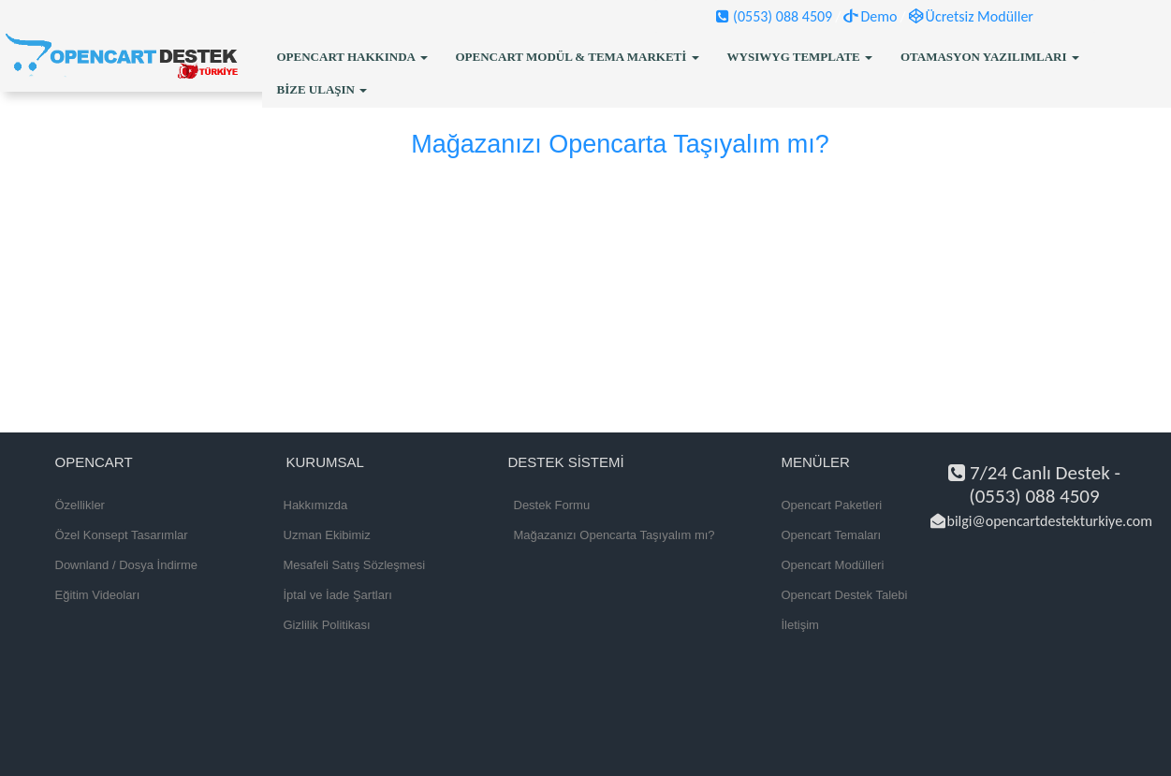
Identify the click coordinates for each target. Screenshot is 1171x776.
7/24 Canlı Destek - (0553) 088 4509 (1034, 484)
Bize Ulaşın (322, 89)
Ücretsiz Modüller (971, 16)
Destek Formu (552, 505)
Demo (870, 16)
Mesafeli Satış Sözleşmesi (355, 565)
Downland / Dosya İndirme (126, 565)
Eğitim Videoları (97, 595)
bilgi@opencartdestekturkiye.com (1041, 521)
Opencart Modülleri (833, 565)
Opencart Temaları (832, 535)
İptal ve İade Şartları (338, 595)
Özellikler (80, 505)
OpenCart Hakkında (352, 57)
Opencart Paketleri (832, 505)
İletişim (800, 625)
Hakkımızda (316, 505)
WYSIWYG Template (799, 57)
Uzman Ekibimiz (327, 535)
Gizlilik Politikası (327, 625)
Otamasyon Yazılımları (989, 57)
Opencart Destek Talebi (845, 595)
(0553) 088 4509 (774, 16)
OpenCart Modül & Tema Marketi (577, 57)
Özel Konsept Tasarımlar (121, 535)
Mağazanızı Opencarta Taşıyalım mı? (614, 535)
